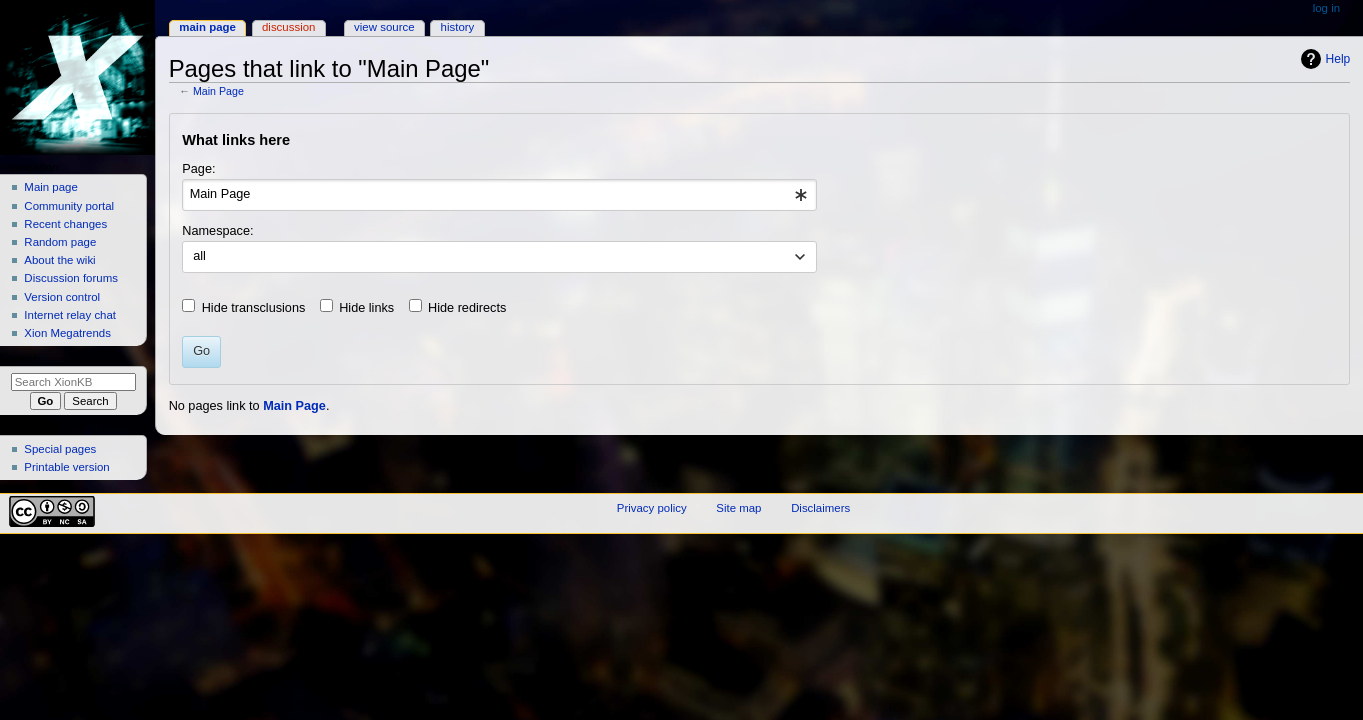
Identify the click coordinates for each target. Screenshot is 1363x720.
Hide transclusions (254, 308)
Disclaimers (820, 508)
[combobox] (499, 195)
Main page (51, 187)
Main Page (218, 91)
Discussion (288, 27)
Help (1338, 59)
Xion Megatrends (67, 333)
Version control (62, 297)
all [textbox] (199, 256)
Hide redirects (467, 308)
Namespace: (217, 231)
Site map (738, 508)
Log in (1326, 8)
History (458, 27)
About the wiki (59, 260)
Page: (198, 169)
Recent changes (65, 224)
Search (23, 359)
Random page (60, 242)
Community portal (69, 206)
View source (384, 27)
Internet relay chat (70, 315)
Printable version (66, 467)
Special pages (60, 449)
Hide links (366, 308)
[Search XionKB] (73, 382)
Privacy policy (652, 508)
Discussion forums (71, 278)
